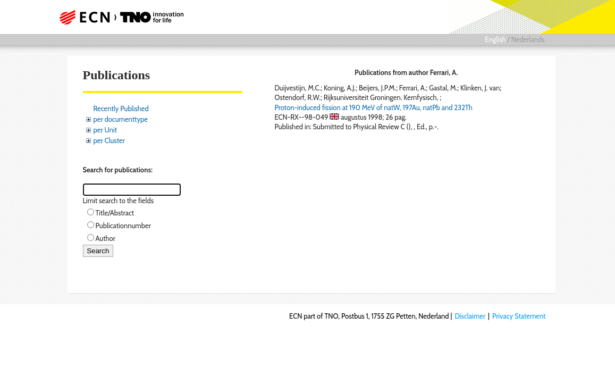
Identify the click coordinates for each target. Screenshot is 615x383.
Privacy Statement (519, 316)
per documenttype (121, 119)
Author (105, 238)
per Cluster (109, 140)
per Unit (105, 130)
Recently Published (121, 108)
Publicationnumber (123, 225)
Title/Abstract (115, 213)
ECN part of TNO (124, 17)
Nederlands (528, 39)
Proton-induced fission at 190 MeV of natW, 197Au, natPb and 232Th (374, 107)
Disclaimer (469, 316)
